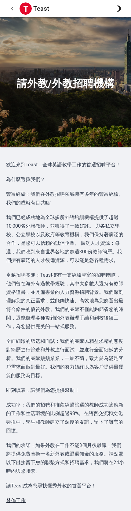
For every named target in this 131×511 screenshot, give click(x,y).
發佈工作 (16, 500)
